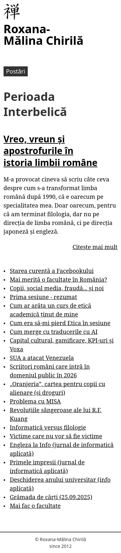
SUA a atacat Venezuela (42, 358)
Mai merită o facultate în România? (58, 279)
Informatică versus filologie (48, 427)
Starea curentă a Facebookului (52, 271)
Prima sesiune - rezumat (43, 297)
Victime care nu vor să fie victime (56, 436)
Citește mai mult (95, 247)
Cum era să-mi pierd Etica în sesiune (60, 323)
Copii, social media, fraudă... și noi (57, 288)
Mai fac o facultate (35, 505)
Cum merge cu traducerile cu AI (53, 331)
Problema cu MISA (35, 401)
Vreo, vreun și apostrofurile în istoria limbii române (50, 151)
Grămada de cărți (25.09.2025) (51, 497)
